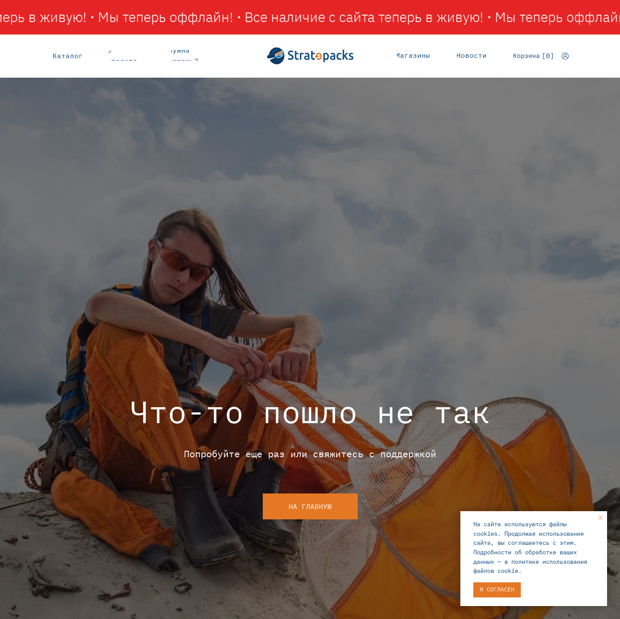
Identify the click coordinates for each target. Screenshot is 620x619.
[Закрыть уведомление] (600, 517)
